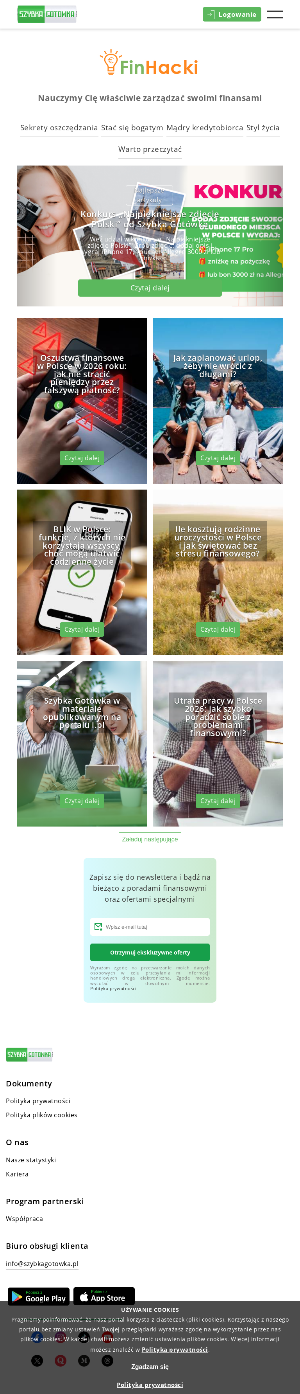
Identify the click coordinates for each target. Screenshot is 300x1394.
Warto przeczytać (150, 149)
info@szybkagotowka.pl (42, 1263)
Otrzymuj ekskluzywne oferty (150, 952)
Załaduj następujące (150, 839)
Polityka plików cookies (42, 1115)
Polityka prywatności (113, 988)
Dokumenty (29, 1084)
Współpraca (24, 1218)
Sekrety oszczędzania (59, 127)
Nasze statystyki (31, 1160)
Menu (275, 14)
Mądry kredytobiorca (205, 127)
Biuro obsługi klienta (47, 1246)
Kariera (17, 1174)
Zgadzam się (150, 1366)
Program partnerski (45, 1201)
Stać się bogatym (132, 127)
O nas (17, 1142)
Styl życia (263, 127)
